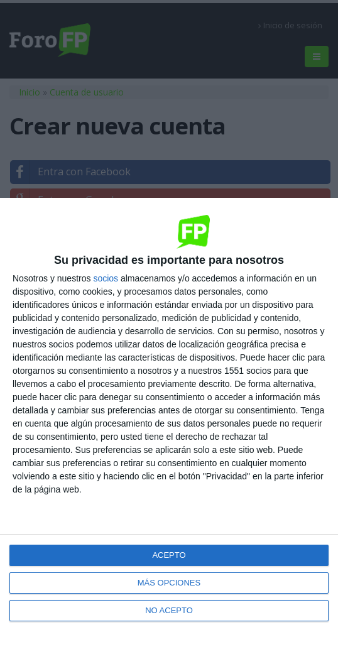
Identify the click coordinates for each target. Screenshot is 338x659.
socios (105, 278)
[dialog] (169, 428)
